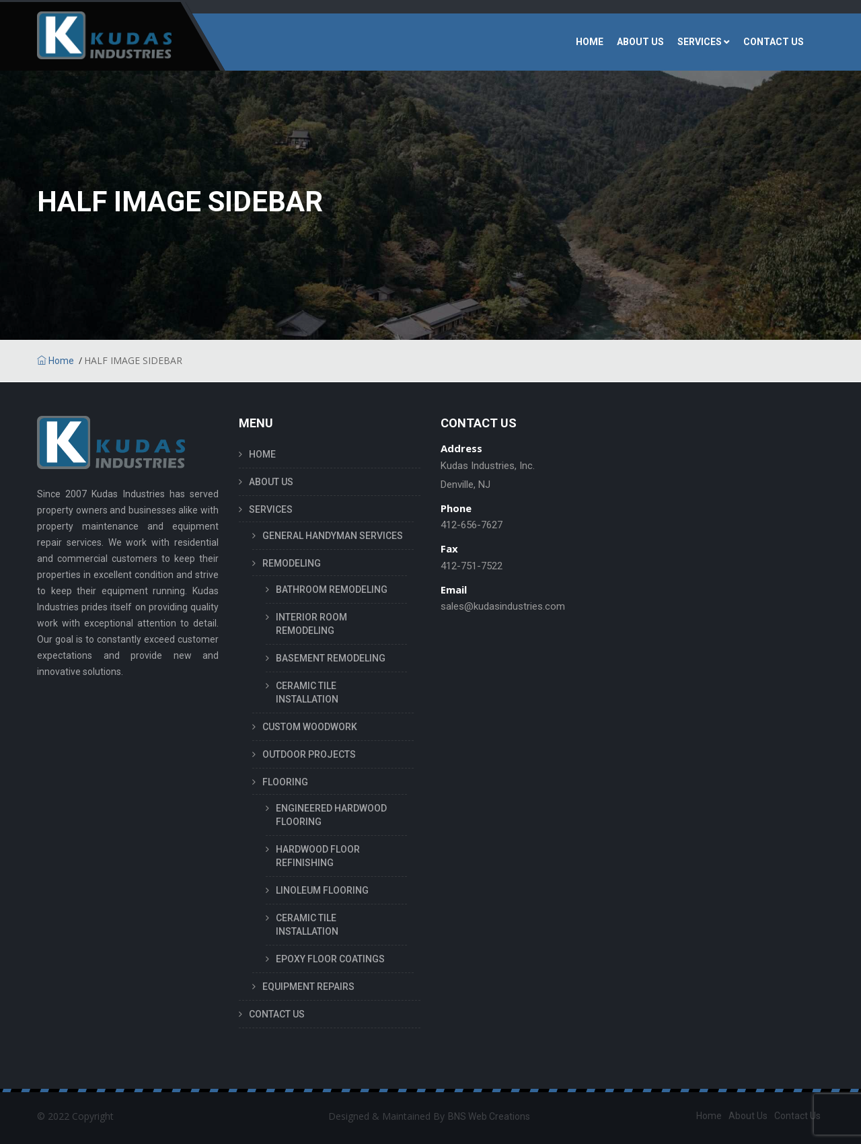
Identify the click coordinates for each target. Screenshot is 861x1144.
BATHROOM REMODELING (331, 589)
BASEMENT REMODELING (330, 658)
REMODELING (291, 563)
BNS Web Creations (489, 1116)
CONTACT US (773, 41)
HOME (589, 41)
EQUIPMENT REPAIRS (308, 986)
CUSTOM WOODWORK (309, 726)
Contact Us (797, 1115)
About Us (748, 1115)
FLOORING (285, 782)
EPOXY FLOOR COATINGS (330, 959)
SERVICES (699, 41)
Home (55, 360)
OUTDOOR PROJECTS (309, 754)
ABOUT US (640, 41)
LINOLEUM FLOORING (322, 890)
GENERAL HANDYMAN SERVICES (332, 535)
